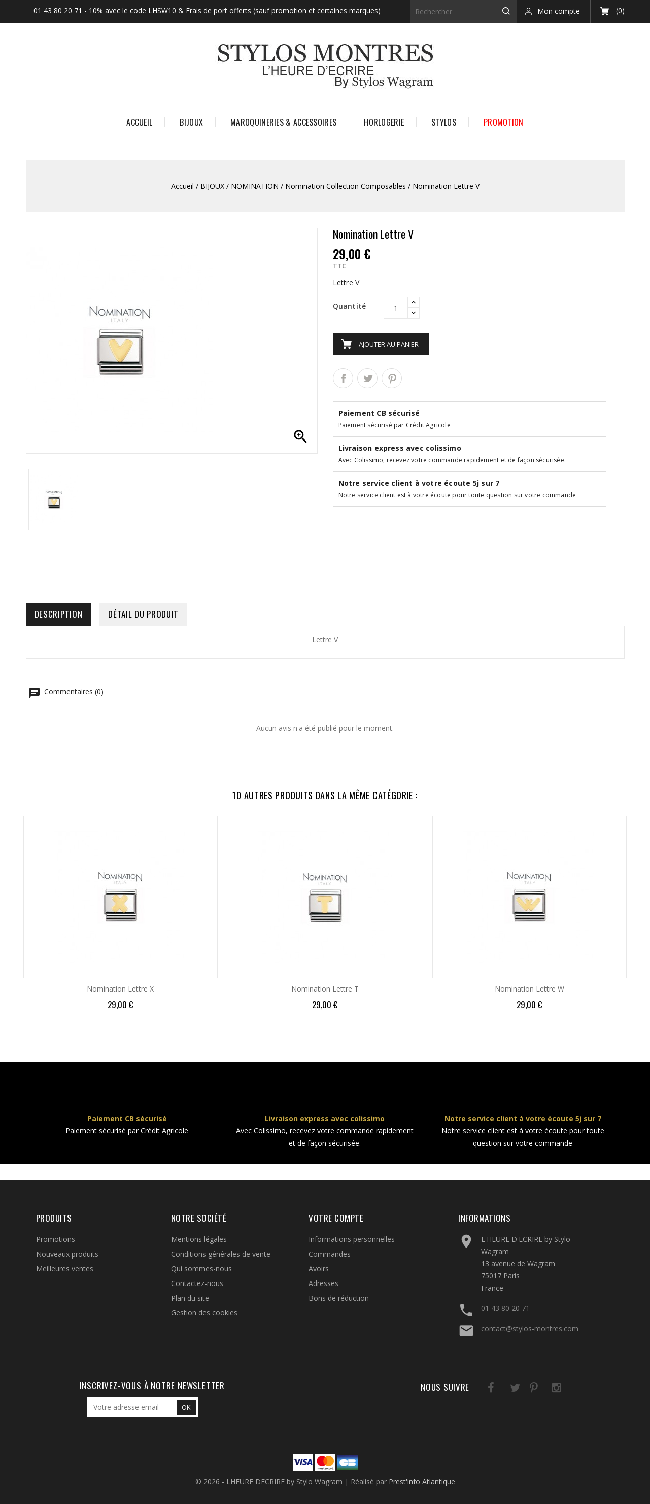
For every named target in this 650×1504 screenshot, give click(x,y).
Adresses (323, 1283)
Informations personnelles (352, 1239)
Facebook (481, 1389)
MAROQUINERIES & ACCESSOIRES (283, 122)
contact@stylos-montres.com (529, 1328)
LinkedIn (564, 1389)
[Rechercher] (463, 11)
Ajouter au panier (389, 344)
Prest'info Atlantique (422, 1481)
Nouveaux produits (67, 1254)
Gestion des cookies (204, 1312)
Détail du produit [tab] (143, 614)
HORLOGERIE (384, 122)
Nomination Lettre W (529, 989)
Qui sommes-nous (201, 1268)
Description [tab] (59, 614)
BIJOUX (191, 122)
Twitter (502, 1389)
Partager (343, 378)
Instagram (544, 1389)
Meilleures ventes (64, 1268)
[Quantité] (396, 308)
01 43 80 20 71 (505, 1308)
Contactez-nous (197, 1283)
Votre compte (336, 1218)
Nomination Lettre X (120, 989)
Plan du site (190, 1298)
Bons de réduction (339, 1298)
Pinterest (391, 378)
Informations (484, 1218)
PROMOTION (504, 122)
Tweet (367, 378)
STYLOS (443, 122)
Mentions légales (199, 1239)
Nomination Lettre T (325, 989)
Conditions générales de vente (220, 1254)
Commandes (330, 1254)
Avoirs (319, 1268)
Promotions (55, 1239)
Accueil (139, 122)
